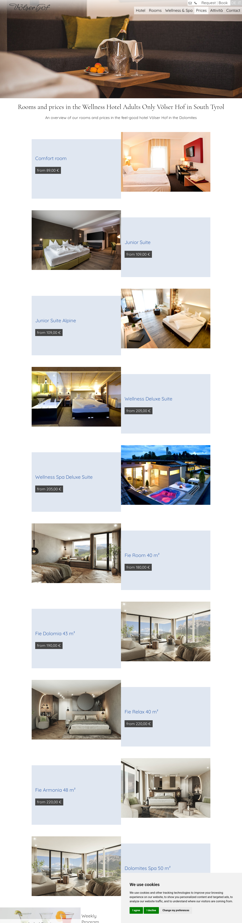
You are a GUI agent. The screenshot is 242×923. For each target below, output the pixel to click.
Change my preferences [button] (175, 910)
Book (223, 2)
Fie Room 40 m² (142, 475)
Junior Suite (137, 162)
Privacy (114, 910)
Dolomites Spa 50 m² (148, 788)
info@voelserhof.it (37, 867)
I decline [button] (151, 910)
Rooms (155, 10)
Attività (216, 10)
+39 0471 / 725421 (34, 861)
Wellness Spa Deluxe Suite (64, 397)
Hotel (140, 10)
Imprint (103, 910)
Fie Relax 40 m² (141, 631)
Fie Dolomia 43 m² (55, 553)
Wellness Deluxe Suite (148, 318)
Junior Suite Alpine (55, 240)
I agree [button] (136, 910)
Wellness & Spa (178, 10)
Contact (233, 10)
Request (208, 2)
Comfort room (51, 78)
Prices (201, 10)
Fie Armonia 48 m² (55, 709)
